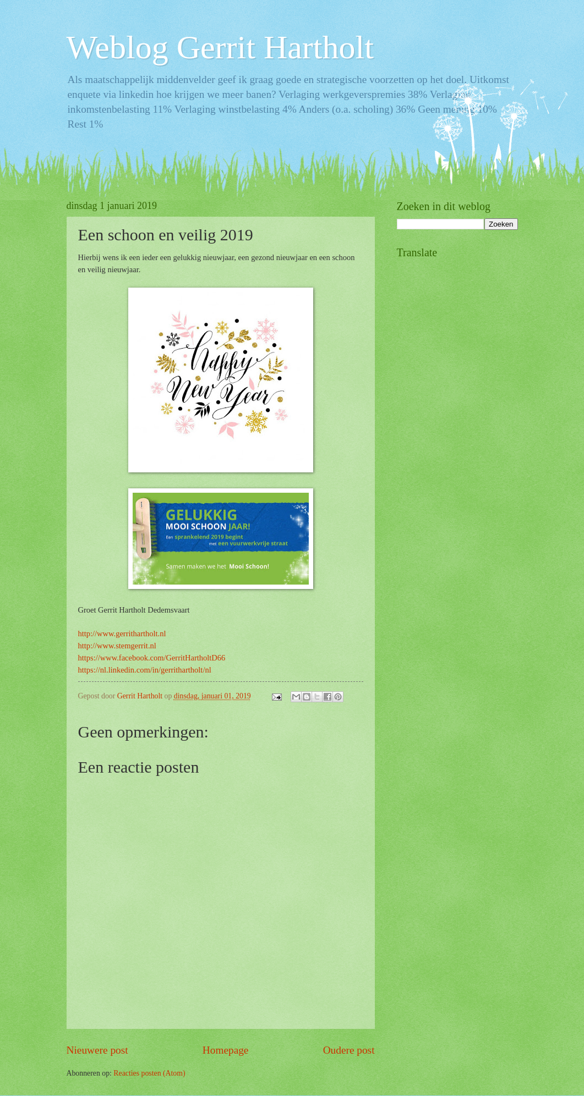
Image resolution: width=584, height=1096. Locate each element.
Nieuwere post (97, 1050)
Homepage (226, 1050)
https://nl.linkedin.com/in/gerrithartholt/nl (144, 669)
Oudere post (349, 1050)
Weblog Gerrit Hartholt (220, 47)
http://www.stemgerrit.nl (117, 645)
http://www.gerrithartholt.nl (122, 633)
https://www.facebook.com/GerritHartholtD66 (152, 657)
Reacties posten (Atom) (149, 1073)
